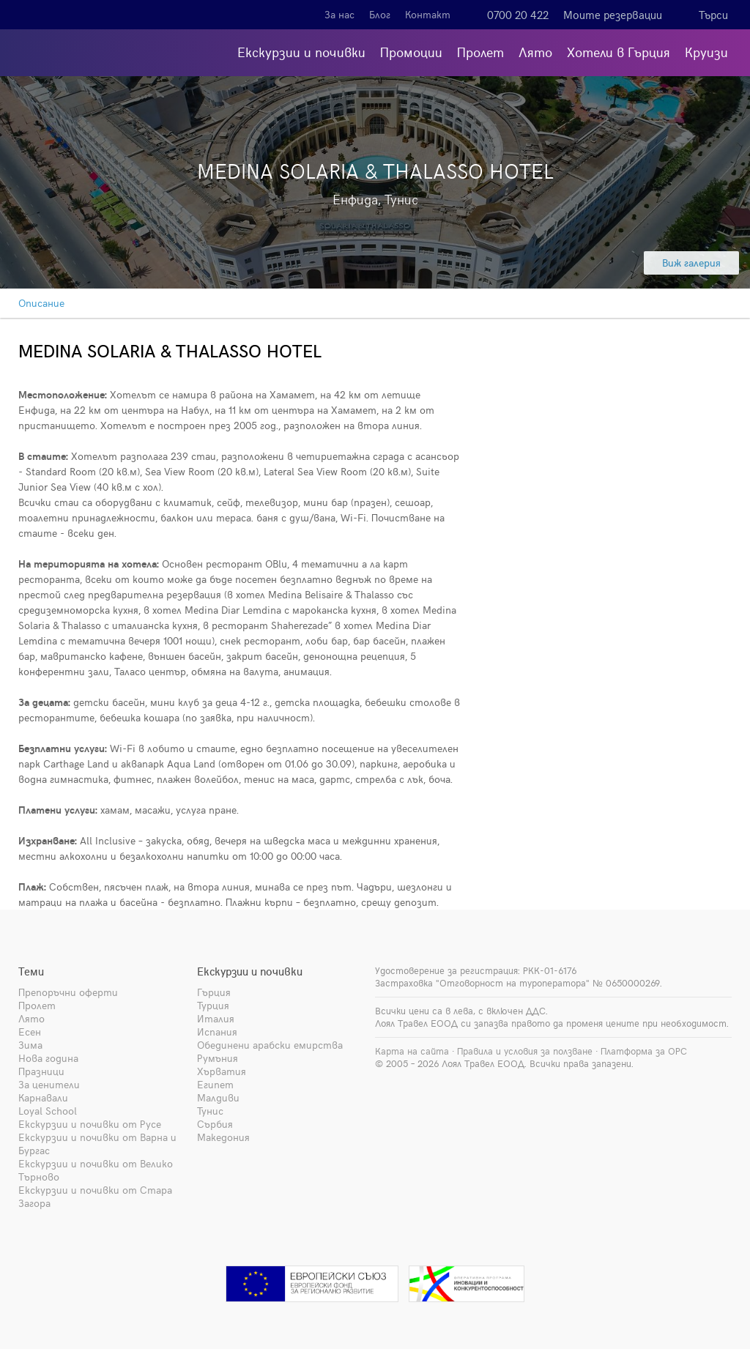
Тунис (210, 1111)
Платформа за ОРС (644, 1051)
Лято (535, 51)
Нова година (48, 1058)
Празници (41, 1071)
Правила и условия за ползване (525, 1051)
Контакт (427, 14)
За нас (339, 14)
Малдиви (218, 1097)
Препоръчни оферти (68, 992)
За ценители (49, 1084)
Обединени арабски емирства (270, 1045)
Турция (213, 1005)
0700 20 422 (518, 14)
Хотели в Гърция (618, 51)
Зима (30, 1045)
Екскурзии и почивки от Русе (89, 1124)
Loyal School (47, 1111)
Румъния (217, 1058)
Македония (223, 1137)
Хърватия (221, 1071)
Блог (379, 14)
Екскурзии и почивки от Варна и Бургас (97, 1143)
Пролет (480, 51)
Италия (215, 1018)
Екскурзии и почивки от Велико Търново (95, 1169)
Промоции (411, 51)
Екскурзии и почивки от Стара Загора (95, 1196)
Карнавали (43, 1097)
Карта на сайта (412, 1051)
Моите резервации (612, 14)
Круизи (706, 51)
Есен (29, 1031)
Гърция (214, 992)
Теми (31, 971)
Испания (217, 1031)
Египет (215, 1084)
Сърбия (215, 1124)
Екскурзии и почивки (301, 51)
